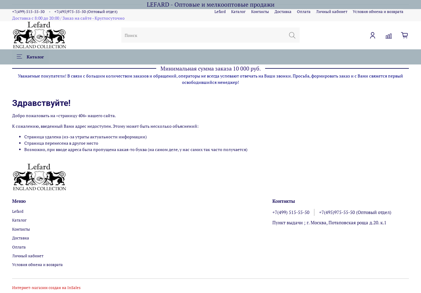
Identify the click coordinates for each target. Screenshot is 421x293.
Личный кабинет (331, 11)
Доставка (282, 11)
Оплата (304, 11)
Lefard (220, 11)
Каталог (238, 11)
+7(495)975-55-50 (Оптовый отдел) (85, 11)
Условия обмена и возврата (378, 11)
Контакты (260, 11)
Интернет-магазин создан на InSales (46, 287)
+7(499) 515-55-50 (28, 11)
